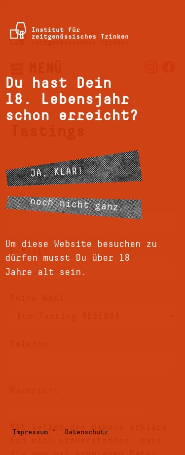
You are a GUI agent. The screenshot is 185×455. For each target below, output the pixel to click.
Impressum (30, 432)
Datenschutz (86, 432)
